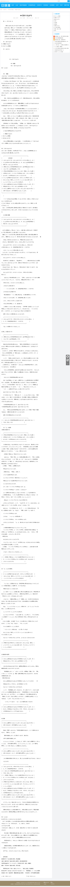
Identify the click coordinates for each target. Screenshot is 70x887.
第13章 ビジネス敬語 (59, 51)
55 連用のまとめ (56, 25)
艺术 (61, 5)
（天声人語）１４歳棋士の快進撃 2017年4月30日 (62, 44)
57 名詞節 (55, 22)
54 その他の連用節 (57, 27)
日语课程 (52, 5)
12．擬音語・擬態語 (59, 46)
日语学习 (39, 5)
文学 (57, 5)
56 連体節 (55, 24)
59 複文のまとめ (32, 876)
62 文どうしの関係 (57, 16)
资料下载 (66, 5)
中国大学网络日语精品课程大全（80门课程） (62, 41)
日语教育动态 (31, 5)
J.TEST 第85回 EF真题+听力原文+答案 (62, 48)
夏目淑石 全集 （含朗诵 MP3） (60, 39)
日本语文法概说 (11, 9)
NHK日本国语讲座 (58, 43)
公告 (17, 5)
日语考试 (45, 5)
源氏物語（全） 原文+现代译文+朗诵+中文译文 (62, 36)
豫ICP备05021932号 (36, 882)
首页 (13, 5)
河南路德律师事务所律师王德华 (20, 884)
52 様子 (55, 30)
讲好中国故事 (23, 5)
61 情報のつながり (8, 876)
